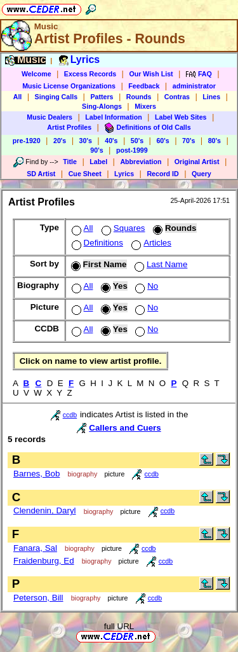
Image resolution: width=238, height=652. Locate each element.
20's (59, 140)
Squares (122, 228)
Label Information (113, 117)
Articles (150, 242)
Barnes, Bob (36, 473)
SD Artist (41, 173)
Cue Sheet (85, 173)
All (17, 97)
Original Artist (197, 161)
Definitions (96, 242)
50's (137, 140)
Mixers (145, 106)
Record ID (162, 173)
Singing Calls (56, 97)
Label (98, 161)
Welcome (36, 74)
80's (214, 140)
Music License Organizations (69, 86)
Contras (177, 97)
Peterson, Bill (38, 597)
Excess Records (90, 74)
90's (96, 150)
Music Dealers (49, 117)
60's (162, 140)
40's (111, 140)
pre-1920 (27, 140)
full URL (119, 626)
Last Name (159, 264)
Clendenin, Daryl (44, 510)
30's (85, 140)
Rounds (139, 97)
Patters (101, 97)
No (145, 286)
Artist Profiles (69, 127)
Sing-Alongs (102, 106)
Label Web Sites (181, 117)
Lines (211, 97)
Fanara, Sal (35, 548)
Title (70, 161)
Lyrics (124, 173)
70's (188, 140)
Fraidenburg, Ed (43, 560)
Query (201, 173)
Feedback (143, 86)
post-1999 (132, 150)
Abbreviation (140, 161)
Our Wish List (151, 74)
